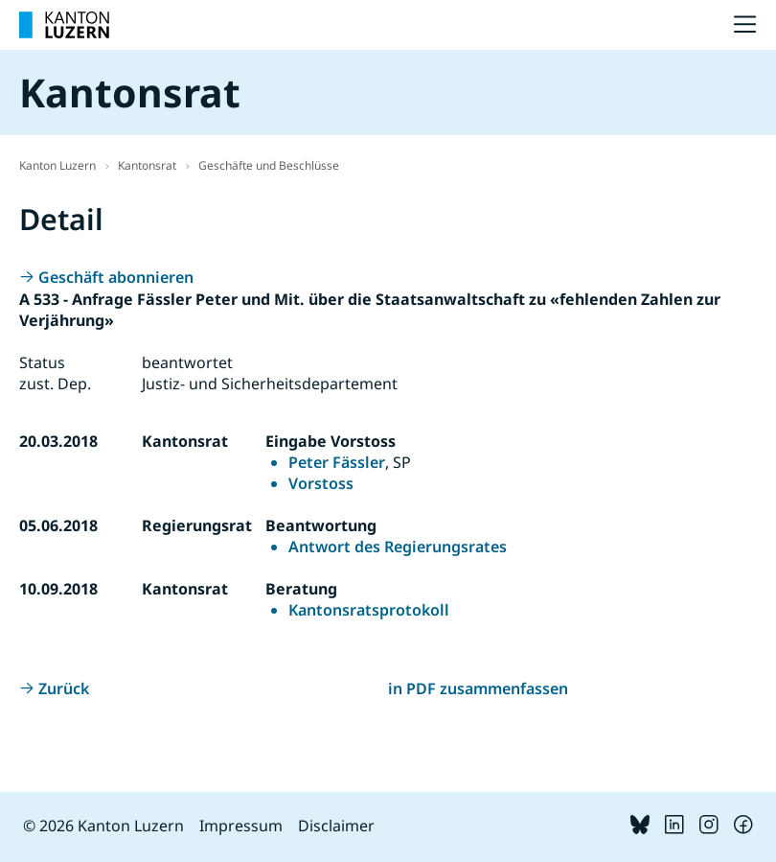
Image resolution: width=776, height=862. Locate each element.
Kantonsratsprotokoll (368, 609)
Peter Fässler (336, 462)
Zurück (63, 688)
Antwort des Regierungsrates (397, 546)
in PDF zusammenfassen (478, 688)
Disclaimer (336, 825)
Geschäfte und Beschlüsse (268, 165)
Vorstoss (321, 483)
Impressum (241, 825)
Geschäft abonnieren (116, 277)
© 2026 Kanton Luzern (103, 825)
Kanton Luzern (57, 165)
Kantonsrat (147, 165)
